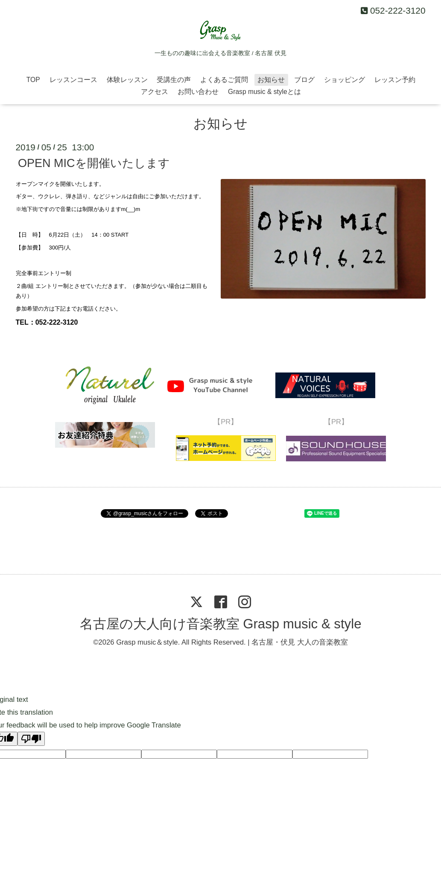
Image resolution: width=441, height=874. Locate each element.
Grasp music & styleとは (264, 91)
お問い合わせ (198, 91)
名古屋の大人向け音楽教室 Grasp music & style (221, 623)
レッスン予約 (394, 79)
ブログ (304, 79)
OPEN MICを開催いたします (94, 163)
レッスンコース (73, 79)
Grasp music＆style (147, 642)
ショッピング (344, 79)
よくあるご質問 (224, 79)
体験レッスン (127, 79)
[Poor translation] (31, 739)
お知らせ (271, 79)
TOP (33, 79)
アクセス (154, 91)
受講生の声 (174, 79)
